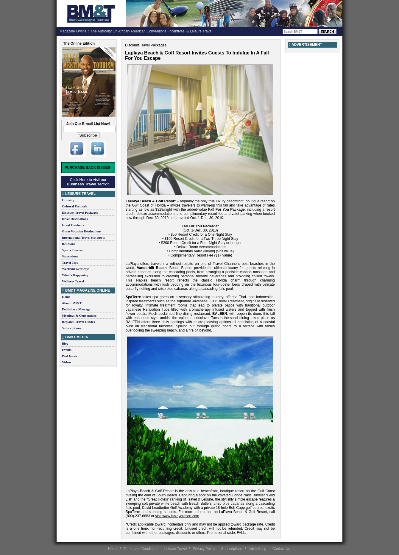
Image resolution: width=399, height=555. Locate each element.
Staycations (70, 256)
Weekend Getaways (75, 269)
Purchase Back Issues (87, 167)
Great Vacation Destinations (81, 231)
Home (66, 296)
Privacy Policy (204, 549)
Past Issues (69, 356)
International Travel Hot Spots (83, 237)
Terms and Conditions (141, 549)
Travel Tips (70, 262)
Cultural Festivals (74, 206)
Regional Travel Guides (78, 321)
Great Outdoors (73, 225)
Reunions (68, 244)
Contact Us (281, 549)
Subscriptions (71, 328)
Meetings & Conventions (79, 315)
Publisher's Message (76, 309)
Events (66, 349)
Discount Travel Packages (80, 212)
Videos (66, 362)
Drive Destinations (75, 219)
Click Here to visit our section (88, 181)
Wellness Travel (73, 281)
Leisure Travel (175, 549)
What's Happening (75, 275)
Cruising (68, 200)
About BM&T (72, 303)
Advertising (257, 549)
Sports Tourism (72, 250)
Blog (65, 343)
